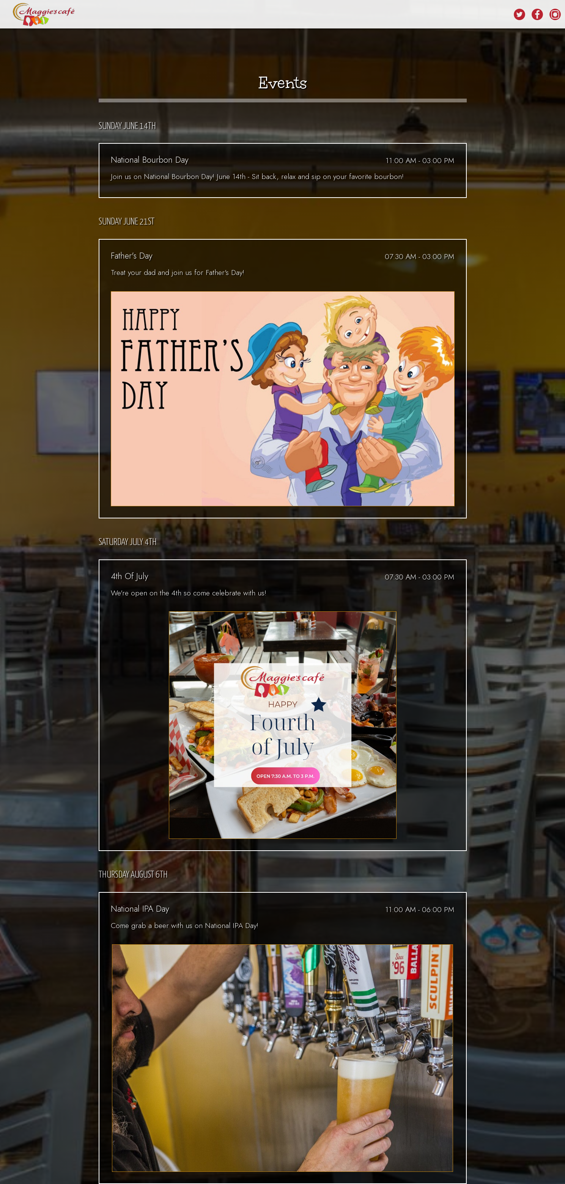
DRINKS (180, 15)
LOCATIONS (490, 15)
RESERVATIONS (400, 15)
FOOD (207, 15)
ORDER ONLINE (447, 15)
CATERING (301, 15)
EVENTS (268, 15)
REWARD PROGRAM (347, 15)
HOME (152, 15)
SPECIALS (236, 15)
